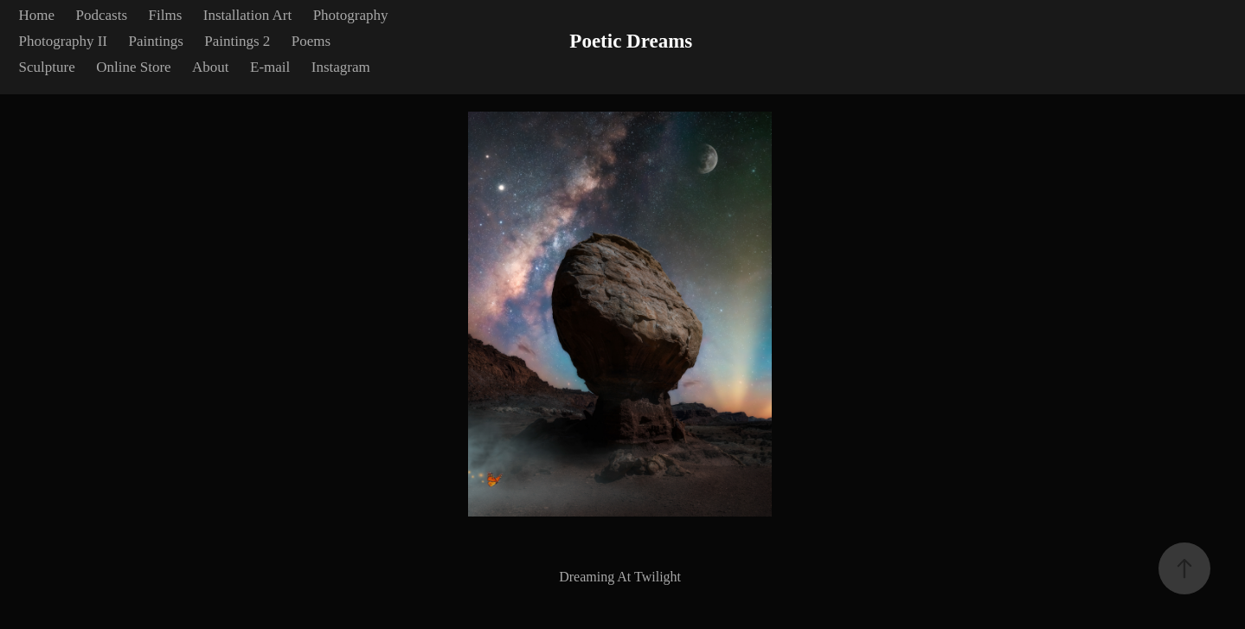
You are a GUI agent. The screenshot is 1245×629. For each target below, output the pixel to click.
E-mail (270, 67)
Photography (350, 15)
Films (166, 15)
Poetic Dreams (630, 41)
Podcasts (102, 15)
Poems (311, 41)
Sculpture (47, 67)
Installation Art (247, 15)
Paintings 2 (237, 41)
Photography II (63, 41)
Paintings (156, 41)
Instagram (340, 67)
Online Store (133, 67)
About (210, 67)
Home (37, 15)
